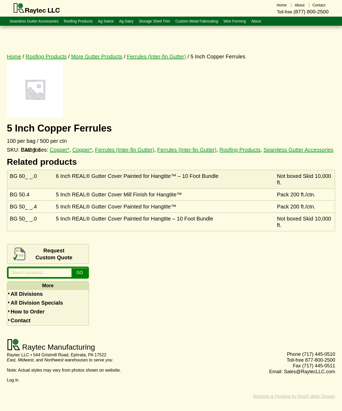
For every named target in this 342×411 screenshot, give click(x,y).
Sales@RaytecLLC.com (309, 371)
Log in (13, 380)
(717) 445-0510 (318, 354)
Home (14, 56)
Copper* (82, 150)
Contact (21, 320)
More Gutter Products (96, 56)
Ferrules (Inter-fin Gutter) (156, 56)
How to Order (28, 312)
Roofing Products (46, 56)
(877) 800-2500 (311, 11)
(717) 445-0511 (318, 365)
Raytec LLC (36, 8)
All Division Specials (37, 303)
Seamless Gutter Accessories (298, 150)
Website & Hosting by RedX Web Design (294, 396)
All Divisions (27, 294)
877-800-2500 (320, 360)
